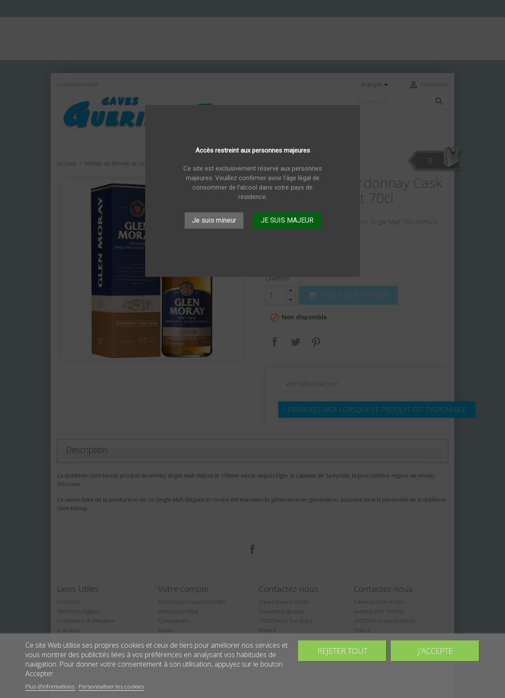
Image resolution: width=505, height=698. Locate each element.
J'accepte (435, 650)
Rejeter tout (342, 650)
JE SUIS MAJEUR (287, 220)
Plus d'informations (50, 686)
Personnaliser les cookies (111, 686)
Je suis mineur (214, 220)
